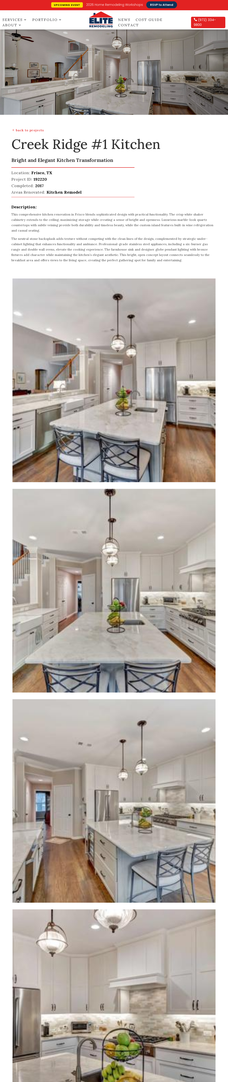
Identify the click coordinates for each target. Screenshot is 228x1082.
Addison (78, 1068)
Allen (111, 1063)
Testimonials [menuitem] (78, 928)
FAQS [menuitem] (123, 943)
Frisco (137, 1063)
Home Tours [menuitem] (78, 943)
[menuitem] (89, 908)
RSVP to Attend (161, 5)
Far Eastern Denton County (134, 1068)
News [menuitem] (73, 938)
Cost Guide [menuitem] (149, 19)
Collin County (99, 1068)
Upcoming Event (67, 5)
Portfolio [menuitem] (45, 19)
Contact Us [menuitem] (127, 938)
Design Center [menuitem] (130, 917)
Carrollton (73, 1063)
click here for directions (29, 949)
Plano (124, 1063)
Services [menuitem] (75, 923)
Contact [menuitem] (128, 25)
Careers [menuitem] (125, 923)
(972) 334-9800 (205, 22)
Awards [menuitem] (75, 933)
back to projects (30, 130)
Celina (194, 1063)
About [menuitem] (9, 25)
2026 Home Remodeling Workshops (114, 4)
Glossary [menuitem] (126, 928)
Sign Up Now (184, 879)
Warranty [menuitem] (126, 933)
